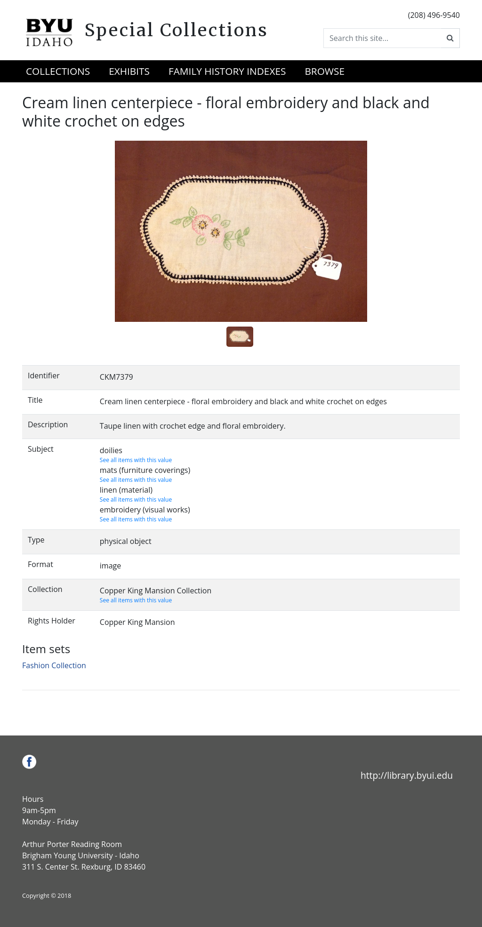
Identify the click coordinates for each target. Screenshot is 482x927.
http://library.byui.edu (407, 775)
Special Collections (176, 30)
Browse (325, 71)
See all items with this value (136, 460)
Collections (58, 71)
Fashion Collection (54, 665)
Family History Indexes (227, 71)
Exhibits (129, 71)
